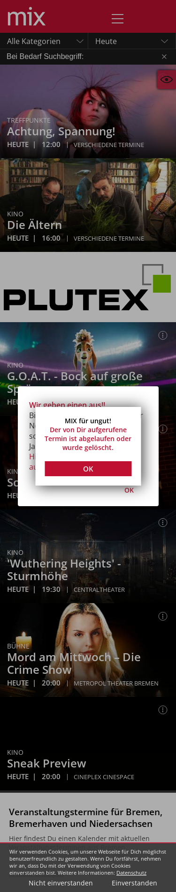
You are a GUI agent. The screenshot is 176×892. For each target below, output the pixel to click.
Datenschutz (131, 872)
